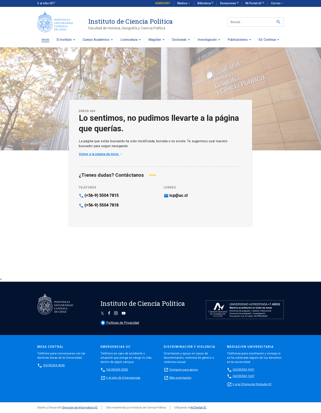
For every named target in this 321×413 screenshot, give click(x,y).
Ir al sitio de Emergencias (123, 377)
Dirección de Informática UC (80, 407)
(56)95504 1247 (244, 376)
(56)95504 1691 (244, 369)
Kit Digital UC (198, 407)
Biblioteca (204, 3)
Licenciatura (128, 40)
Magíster (154, 40)
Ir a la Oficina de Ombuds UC (252, 384)
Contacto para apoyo (183, 369)
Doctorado (179, 40)
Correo (277, 3)
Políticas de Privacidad (120, 323)
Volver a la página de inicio (101, 154)
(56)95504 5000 (117, 369)
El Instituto (64, 40)
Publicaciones (238, 40)
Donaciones (228, 3)
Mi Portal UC (253, 3)
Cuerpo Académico (96, 40)
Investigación (207, 40)
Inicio (45, 40)
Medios (184, 3)
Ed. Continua (267, 40)
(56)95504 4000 (54, 365)
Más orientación (180, 377)
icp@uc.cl (178, 195)
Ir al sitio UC (45, 3)
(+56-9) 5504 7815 (102, 195)
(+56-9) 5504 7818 (102, 205)
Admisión (162, 3)
